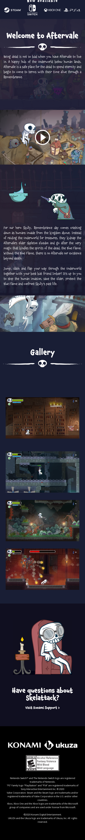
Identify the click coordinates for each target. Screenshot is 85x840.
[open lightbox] (42, 137)
